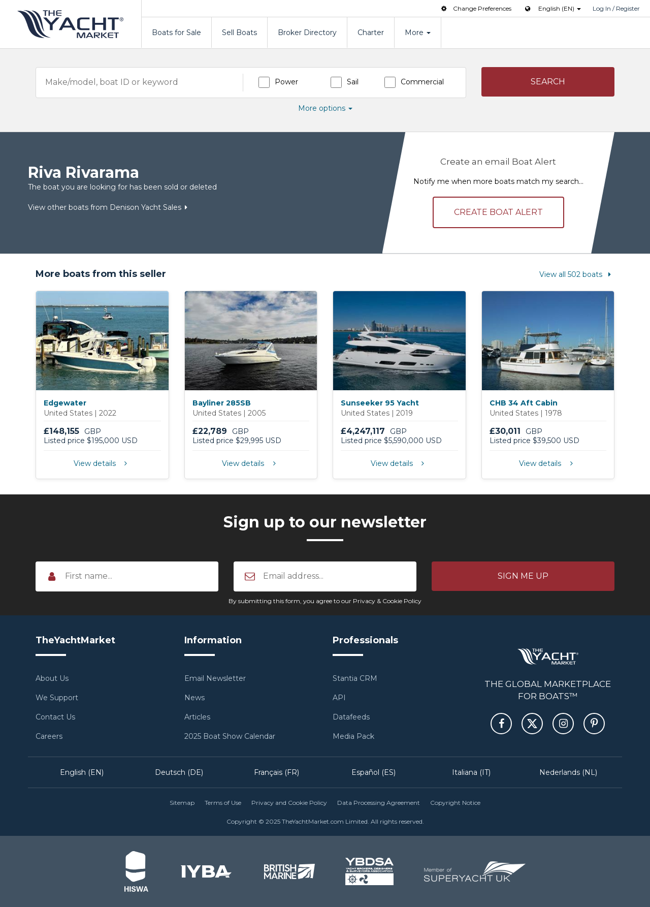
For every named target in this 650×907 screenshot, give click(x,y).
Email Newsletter (215, 678)
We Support (57, 697)
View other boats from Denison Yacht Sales (109, 207)
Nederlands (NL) (568, 772)
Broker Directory (307, 32)
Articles (197, 717)
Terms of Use (223, 802)
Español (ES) (373, 772)
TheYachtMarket (70, 24)
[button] (548, 82)
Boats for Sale (176, 32)
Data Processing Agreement (378, 802)
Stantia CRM (355, 678)
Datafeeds (351, 717)
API (339, 697)
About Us (52, 678)
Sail (353, 81)
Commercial (422, 81)
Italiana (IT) (471, 772)
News (194, 697)
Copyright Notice (455, 802)
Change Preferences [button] (475, 8)
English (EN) (82, 772)
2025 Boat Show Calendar (229, 736)
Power (286, 81)
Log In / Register (616, 8)
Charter (371, 32)
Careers (49, 736)
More (418, 32)
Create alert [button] (498, 212)
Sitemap (182, 802)
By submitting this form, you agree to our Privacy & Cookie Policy (325, 601)
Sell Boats (239, 32)
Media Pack (353, 736)
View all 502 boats (576, 274)
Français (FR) (276, 772)
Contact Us (55, 717)
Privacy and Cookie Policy (289, 802)
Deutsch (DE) (179, 772)
